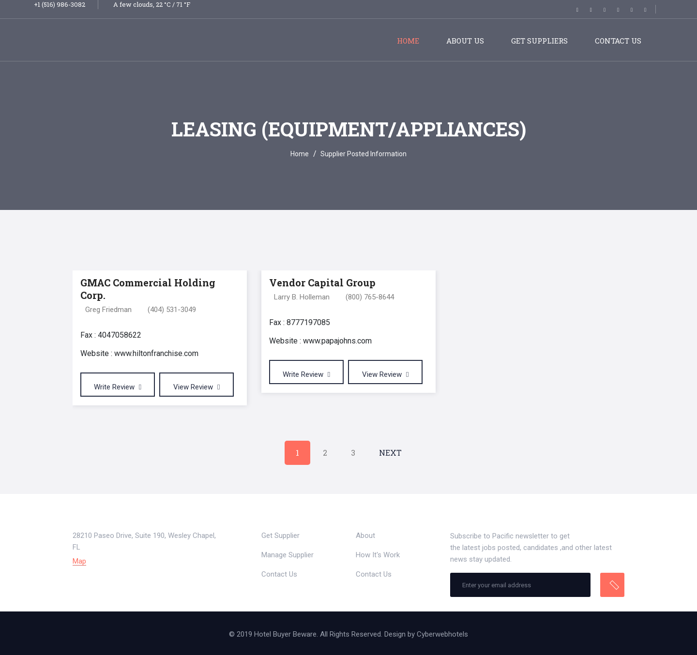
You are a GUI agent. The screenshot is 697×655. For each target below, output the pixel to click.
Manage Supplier (287, 555)
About (365, 535)
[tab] (613, 251)
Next (390, 452)
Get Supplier (280, 535)
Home (408, 40)
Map (79, 561)
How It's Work (378, 555)
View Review (196, 387)
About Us (465, 40)
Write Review (117, 387)
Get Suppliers (539, 40)
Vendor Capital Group (322, 282)
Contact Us (618, 40)
